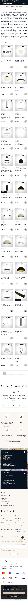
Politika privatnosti (5, 522)
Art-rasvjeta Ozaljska (20, 531)
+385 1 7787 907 (7, 479)
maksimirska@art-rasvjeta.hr (9, 480)
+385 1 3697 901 (7, 458)
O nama (3, 518)
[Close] (14, 593)
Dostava (17, 520)
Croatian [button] (24, 1)
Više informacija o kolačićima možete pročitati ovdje (13, 589)
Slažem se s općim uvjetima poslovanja (10, 550)
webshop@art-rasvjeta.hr (7, 505)
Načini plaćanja (18, 518)
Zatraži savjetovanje (14, 445)
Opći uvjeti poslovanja (6, 520)
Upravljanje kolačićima (6, 529)
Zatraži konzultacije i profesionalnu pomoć (14, 406)
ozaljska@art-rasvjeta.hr (8, 459)
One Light (3, 59)
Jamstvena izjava (19, 525)
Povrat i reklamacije (19, 522)
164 (18, 373)
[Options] (14, 596)
